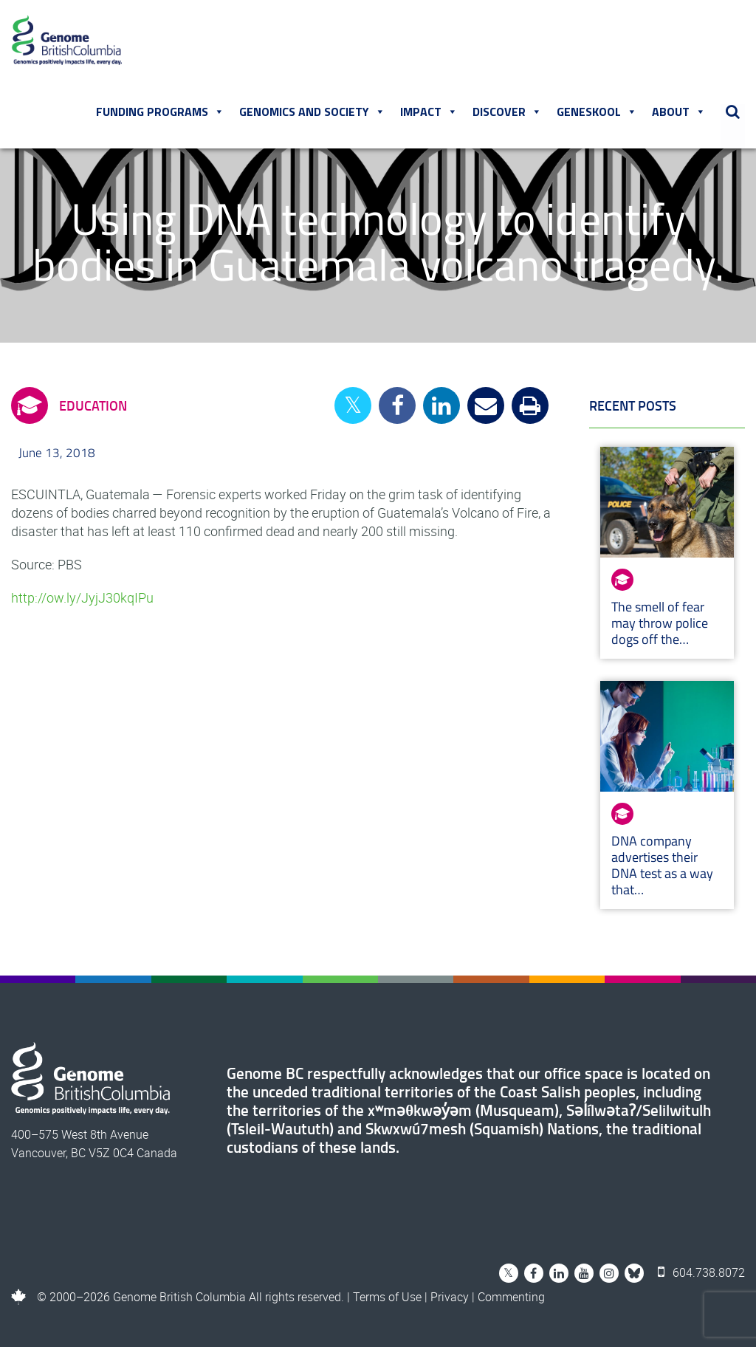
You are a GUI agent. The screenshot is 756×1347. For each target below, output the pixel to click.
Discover (507, 111)
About (679, 111)
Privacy (449, 1297)
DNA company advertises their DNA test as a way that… (662, 865)
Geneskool (597, 111)
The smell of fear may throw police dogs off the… (659, 623)
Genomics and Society (312, 111)
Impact (429, 111)
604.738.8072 (701, 1272)
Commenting (511, 1297)
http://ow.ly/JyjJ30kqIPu (82, 597)
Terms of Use (387, 1297)
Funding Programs (160, 111)
